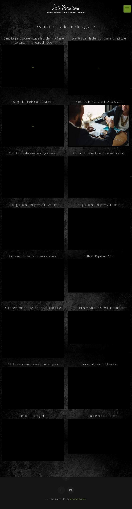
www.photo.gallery (77, 499)
